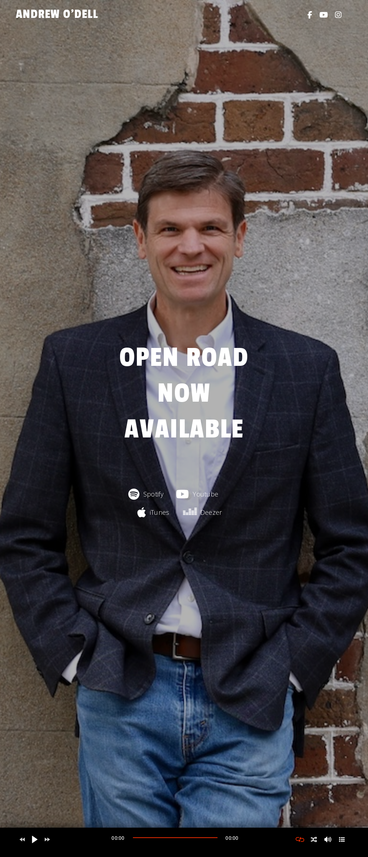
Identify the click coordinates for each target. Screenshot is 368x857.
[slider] (175, 837)
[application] (175, 839)
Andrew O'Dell (57, 14)
